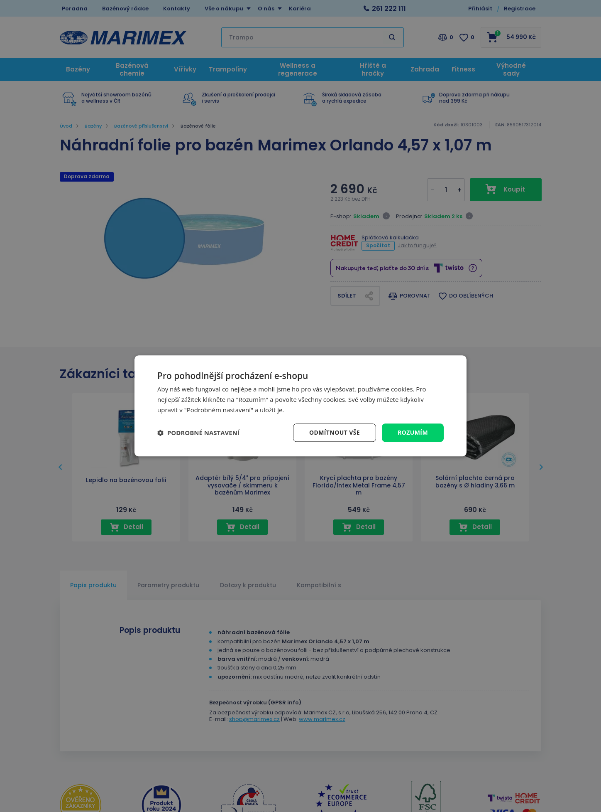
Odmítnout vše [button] (334, 432)
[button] (198, 432)
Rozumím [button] (413, 432)
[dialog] (300, 405)
